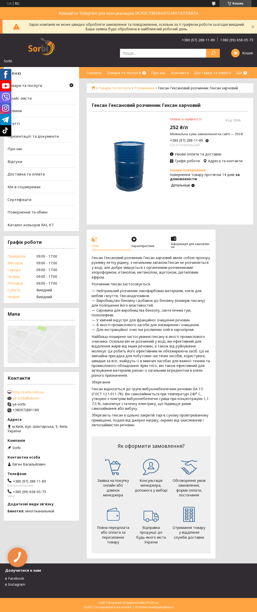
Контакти (180, 72)
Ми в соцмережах (24, 186)
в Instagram (15, 584)
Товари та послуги (123, 72)
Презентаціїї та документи (33, 135)
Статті (14, 123)
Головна (94, 72)
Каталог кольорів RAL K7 (31, 224)
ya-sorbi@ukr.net (26, 398)
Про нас (158, 72)
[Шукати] (213, 53)
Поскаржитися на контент (113, 607)
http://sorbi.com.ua (28, 392)
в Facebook (14, 578)
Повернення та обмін (27, 212)
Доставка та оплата (212, 72)
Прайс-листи (20, 98)
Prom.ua (153, 602)
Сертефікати (19, 199)
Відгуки (15, 161)
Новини (15, 110)
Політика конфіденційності (154, 607)
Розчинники (144, 88)
